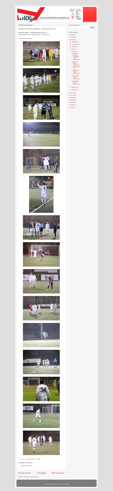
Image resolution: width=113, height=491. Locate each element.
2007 (71, 107)
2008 (71, 105)
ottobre (74, 46)
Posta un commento (26, 465)
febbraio (74, 87)
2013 (71, 92)
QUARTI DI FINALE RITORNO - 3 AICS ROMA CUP (76, 56)
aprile (73, 49)
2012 (71, 95)
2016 (71, 34)
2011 (71, 97)
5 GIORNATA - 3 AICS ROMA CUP (76, 82)
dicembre (74, 41)
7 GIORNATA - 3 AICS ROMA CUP (76, 72)
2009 (71, 102)
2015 (71, 37)
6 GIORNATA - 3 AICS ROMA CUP (76, 77)
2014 (71, 39)
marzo (74, 51)
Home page (41, 473)
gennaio (74, 89)
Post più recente (24, 473)
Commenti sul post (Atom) (31, 477)
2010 (71, 100)
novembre (75, 44)
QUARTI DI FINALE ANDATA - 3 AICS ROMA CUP (76, 65)
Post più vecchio (58, 473)
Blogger (67, 484)
